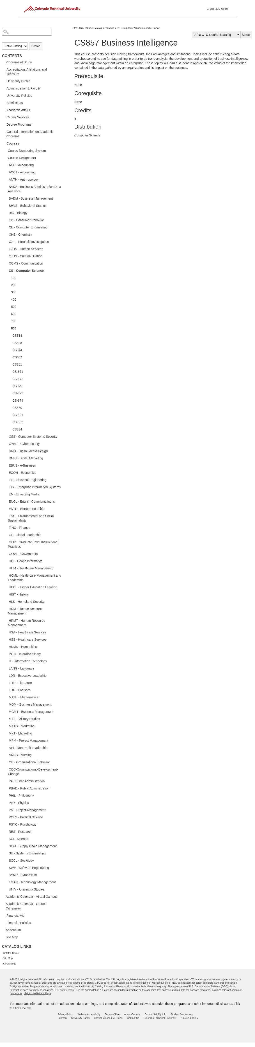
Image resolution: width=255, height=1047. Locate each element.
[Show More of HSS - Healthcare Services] (6, 639)
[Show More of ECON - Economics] (6, 472)
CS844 (17, 350)
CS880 (17, 408)
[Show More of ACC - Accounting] (6, 165)
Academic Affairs (18, 110)
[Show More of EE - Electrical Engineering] (6, 479)
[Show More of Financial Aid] (4, 915)
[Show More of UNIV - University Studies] (6, 889)
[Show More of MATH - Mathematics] (6, 697)
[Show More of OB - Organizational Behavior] (6, 762)
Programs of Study (19, 62)
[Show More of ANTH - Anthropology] (6, 179)
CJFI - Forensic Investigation (29, 242)
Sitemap (62, 1018)
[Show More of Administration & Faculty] (4, 88)
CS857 (17, 357)
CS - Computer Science (26, 270)
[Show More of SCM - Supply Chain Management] (6, 846)
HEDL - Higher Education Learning (33, 587)
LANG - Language (21, 668)
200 (13, 285)
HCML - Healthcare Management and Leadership (34, 578)
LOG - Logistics (19, 690)
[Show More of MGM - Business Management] (6, 704)
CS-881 (17, 415)
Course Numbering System (27, 150)
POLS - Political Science (26, 817)
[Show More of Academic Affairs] (4, 110)
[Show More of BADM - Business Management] (6, 198)
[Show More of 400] (9, 299)
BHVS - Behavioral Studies (27, 205)
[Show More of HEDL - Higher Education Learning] (6, 587)
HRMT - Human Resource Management (26, 623)
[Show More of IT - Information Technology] (6, 661)
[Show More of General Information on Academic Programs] (4, 131)
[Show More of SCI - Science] (6, 838)
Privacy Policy (65, 1014)
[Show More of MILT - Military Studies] (6, 718)
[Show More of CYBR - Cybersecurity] (6, 443)
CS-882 (17, 422)
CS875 (17, 386)
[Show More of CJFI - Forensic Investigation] (6, 241)
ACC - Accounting (21, 165)
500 (13, 306)
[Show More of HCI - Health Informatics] (6, 561)
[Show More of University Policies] (4, 95)
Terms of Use (112, 1014)
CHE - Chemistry (20, 234)
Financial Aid (15, 915)
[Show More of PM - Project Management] (6, 810)
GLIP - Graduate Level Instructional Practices (33, 544)
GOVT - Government (23, 554)
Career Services (18, 117)
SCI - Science (18, 839)
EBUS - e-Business (22, 465)
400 (13, 299)
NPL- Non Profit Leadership (28, 748)
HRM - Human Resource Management (25, 611)
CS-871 (17, 371)
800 (13, 328)
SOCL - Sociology (21, 860)
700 (13, 321)
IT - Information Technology (28, 661)
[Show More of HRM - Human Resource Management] (6, 608)
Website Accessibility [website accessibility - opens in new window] (89, 1014)
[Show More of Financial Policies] (4, 922)
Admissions (15, 103)
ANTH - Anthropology (24, 179)
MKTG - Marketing (21, 726)
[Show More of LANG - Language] (6, 668)
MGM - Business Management (30, 704)
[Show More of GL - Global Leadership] (6, 534)
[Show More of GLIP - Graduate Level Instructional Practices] (6, 542)
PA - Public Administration (27, 781)
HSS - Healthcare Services (27, 639)
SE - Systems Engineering (27, 853)
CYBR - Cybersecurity (24, 444)
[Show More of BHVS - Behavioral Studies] (6, 205)
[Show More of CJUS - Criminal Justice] (6, 256)
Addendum (13, 930)
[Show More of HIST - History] (6, 594)
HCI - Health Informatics (25, 561)
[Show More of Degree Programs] (4, 124)
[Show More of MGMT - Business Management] (6, 711)
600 (13, 314)
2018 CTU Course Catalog (87, 28)
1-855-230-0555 (217, 8)
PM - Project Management (27, 810)
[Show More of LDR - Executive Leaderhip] (6, 675)
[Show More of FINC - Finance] (6, 527)
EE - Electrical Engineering (27, 480)
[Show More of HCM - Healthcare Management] (6, 568)
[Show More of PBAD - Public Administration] (6, 788)
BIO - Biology (18, 213)
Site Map (12, 937)
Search (36, 46)
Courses (13, 143)
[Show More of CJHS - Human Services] (6, 248)
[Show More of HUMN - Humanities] (6, 646)
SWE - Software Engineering (29, 868)
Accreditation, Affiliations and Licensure (26, 72)
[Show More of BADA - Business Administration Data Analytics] (6, 186)
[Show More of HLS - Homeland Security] (6, 601)
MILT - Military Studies (24, 719)
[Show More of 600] (9, 313)
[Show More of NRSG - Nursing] (6, 754)
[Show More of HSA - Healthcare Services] (6, 632)
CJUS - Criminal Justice (25, 256)
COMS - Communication (26, 263)
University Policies (19, 95)
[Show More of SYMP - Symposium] (6, 874)
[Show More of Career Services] (4, 117)
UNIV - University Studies (26, 889)
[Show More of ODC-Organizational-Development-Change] (6, 769)
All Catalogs (9, 963)
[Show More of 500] (9, 306)
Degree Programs (19, 124)
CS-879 (17, 400)
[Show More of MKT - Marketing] (6, 733)
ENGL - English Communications (32, 501)
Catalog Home (11, 953)
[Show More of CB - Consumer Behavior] (6, 220)
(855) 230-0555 (189, 1018)
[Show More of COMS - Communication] (6, 263)
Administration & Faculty (24, 88)
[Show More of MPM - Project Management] (6, 740)
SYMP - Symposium (23, 875)
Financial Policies (19, 923)
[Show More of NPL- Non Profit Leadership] (6, 747)
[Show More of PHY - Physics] (6, 802)
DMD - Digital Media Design (28, 451)
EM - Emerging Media (24, 494)
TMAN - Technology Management (32, 882)
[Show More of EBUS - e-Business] (6, 465)
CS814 (17, 335)
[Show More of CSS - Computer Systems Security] (6, 436)
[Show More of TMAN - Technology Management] (6, 882)
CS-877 (17, 393)
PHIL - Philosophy (21, 795)
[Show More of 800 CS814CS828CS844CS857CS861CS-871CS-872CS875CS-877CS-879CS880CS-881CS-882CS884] (9, 328)
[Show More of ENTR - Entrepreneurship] (6, 508)
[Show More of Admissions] (4, 102)
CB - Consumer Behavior (26, 220)
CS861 (17, 364)
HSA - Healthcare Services (27, 632)
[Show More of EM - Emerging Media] (6, 494)
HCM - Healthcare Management (31, 568)
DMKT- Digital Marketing (26, 458)
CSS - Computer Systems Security (33, 436)
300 (13, 292)
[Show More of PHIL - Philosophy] (6, 795)
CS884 (17, 429)
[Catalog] (216, 34)
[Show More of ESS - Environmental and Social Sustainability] (6, 515)
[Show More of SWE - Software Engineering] (6, 867)
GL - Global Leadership (25, 535)
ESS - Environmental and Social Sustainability (31, 518)
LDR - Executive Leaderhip (27, 675)
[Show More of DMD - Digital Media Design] (6, 451)
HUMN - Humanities (23, 647)
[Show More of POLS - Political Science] (6, 817)
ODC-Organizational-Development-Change (33, 772)
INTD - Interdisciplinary (25, 654)
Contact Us (133, 1018)
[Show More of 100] (9, 277)
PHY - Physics (19, 803)
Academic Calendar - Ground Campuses (26, 906)
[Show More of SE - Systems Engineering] (6, 853)
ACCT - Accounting (22, 172)
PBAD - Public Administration (29, 788)
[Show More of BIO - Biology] (6, 212)
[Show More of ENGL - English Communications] (6, 501)
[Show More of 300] (9, 292)
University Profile (18, 81)
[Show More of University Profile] (4, 81)
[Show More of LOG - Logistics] (6, 690)
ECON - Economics (22, 472)
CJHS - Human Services (26, 249)
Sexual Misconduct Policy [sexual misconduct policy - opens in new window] (108, 1018)
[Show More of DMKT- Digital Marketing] (6, 458)
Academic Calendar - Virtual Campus (31, 896)
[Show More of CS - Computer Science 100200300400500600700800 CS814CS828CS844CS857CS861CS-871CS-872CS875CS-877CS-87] (6, 270)
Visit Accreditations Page (37, 993)
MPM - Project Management (28, 740)
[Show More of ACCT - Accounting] (6, 172)
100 (13, 278)
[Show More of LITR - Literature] (6, 682)
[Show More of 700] (9, 321)
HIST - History (19, 594)
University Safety (80, 1018)
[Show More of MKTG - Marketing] (6, 726)
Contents (12, 56)
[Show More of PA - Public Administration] (6, 781)
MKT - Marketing (20, 733)
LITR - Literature (20, 683)
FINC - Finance (19, 527)
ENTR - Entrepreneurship (26, 509)
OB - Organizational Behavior (29, 762)
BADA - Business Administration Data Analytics (34, 189)
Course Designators (22, 158)
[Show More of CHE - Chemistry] (6, 234)
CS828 (17, 343)
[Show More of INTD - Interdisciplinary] (6, 653)
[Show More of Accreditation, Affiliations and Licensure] (4, 69)
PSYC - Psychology (22, 824)
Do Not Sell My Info (155, 1014)
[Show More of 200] (9, 285)
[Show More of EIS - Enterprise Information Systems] (6, 487)
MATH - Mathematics (23, 697)
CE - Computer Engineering (28, 227)
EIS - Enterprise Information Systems (35, 487)
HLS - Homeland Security (26, 601)
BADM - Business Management (31, 198)
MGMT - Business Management (31, 711)
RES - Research (20, 831)
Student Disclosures (182, 1014)
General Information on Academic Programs (29, 134)
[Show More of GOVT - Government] (6, 553)
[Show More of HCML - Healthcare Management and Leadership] (6, 575)
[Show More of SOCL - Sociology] (6, 860)
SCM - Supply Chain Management (33, 846)
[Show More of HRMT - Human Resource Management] (6, 620)
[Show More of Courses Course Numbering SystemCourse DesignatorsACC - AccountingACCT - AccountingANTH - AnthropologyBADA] (4, 143)
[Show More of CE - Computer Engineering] (6, 227)
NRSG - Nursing (20, 755)
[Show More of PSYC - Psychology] (6, 824)
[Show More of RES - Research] (6, 831)
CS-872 (17, 379)
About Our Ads (132, 1014)
